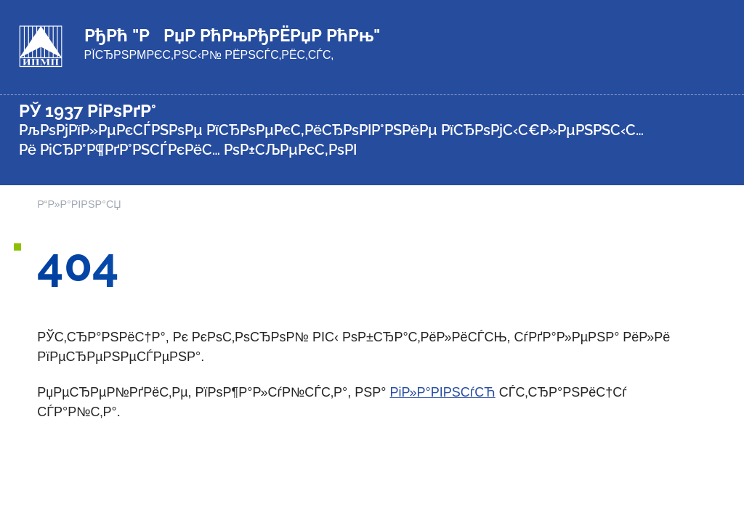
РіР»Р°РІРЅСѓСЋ (443, 392)
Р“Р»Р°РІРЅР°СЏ (79, 204)
